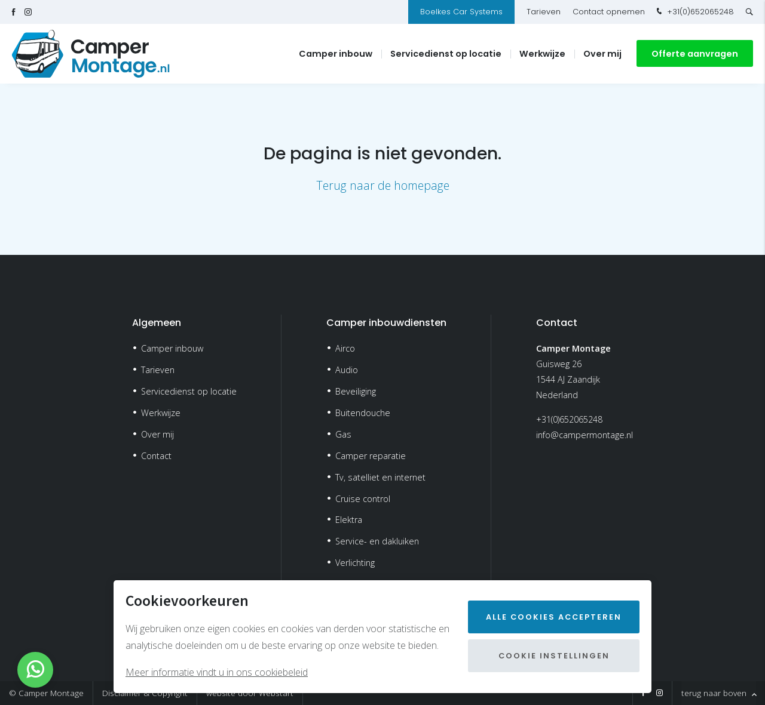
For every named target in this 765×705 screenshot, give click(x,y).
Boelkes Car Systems (461, 12)
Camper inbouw (335, 54)
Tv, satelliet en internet (380, 477)
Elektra (348, 519)
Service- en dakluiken (377, 541)
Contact (156, 455)
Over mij (602, 54)
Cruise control (362, 498)
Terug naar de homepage (382, 185)
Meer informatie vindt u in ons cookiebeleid (217, 672)
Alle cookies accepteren (554, 617)
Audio (346, 369)
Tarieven (544, 12)
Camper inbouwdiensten (386, 323)
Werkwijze (542, 54)
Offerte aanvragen (694, 54)
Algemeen (156, 323)
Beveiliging (355, 391)
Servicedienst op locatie (445, 54)
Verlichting (355, 562)
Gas (343, 434)
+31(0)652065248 (694, 12)
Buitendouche (362, 412)
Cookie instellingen (554, 656)
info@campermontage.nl (584, 435)
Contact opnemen (609, 12)
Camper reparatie (370, 455)
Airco (345, 348)
